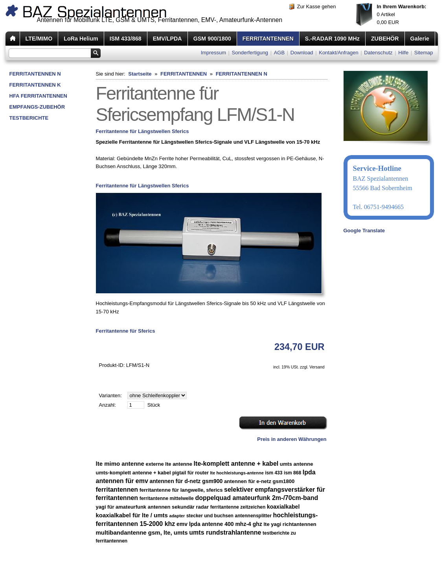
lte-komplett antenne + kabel (236, 463)
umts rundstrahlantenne (225, 532)
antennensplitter (253, 515)
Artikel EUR (401, 14)
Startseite (139, 74)
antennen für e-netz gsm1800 (259, 481)
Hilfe (403, 53)
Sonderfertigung (250, 53)
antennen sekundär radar (178, 507)
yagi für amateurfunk (121, 507)
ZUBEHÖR (385, 38)
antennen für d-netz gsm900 (185, 481)
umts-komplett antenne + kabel (133, 473)
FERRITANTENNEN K (35, 85)
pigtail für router (190, 473)
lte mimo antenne (120, 463)
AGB (279, 53)
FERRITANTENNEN (268, 38)
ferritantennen (117, 489)
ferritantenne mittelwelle (167, 498)
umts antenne (296, 464)
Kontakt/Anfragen (338, 53)
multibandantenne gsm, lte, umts (142, 532)
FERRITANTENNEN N (35, 74)
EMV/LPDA (167, 38)
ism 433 (273, 473)
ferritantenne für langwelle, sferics (181, 490)
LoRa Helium (81, 38)
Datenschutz (378, 53)
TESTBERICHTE (29, 118)
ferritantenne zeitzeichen (238, 507)
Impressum (213, 53)
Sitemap (423, 53)
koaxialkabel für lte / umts (132, 515)
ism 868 (292, 473)
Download (301, 53)
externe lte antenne (168, 464)
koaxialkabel (283, 507)
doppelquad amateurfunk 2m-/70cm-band (256, 497)
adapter (177, 515)
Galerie (419, 38)
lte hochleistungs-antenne (237, 472)
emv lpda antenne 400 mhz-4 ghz (219, 524)
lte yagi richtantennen (289, 524)
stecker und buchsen (209, 515)
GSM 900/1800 (212, 38)
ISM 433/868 (126, 38)
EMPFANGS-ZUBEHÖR (37, 107)
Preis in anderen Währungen (291, 439)
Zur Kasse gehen (316, 6)
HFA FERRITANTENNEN (38, 96)
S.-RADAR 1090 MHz (332, 38)
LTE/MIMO (39, 38)
